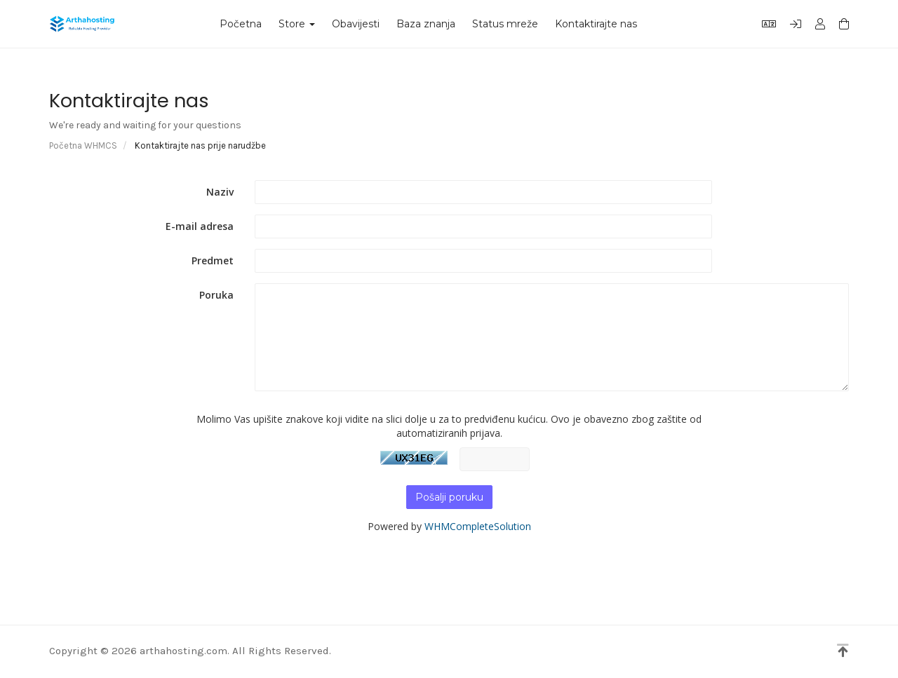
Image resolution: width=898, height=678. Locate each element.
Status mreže (505, 24)
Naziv (220, 191)
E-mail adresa (200, 226)
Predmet (213, 260)
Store (297, 24)
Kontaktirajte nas (596, 24)
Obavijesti (356, 24)
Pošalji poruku (449, 497)
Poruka (216, 294)
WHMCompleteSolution (477, 526)
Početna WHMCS (83, 145)
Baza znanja (425, 24)
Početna (241, 24)
